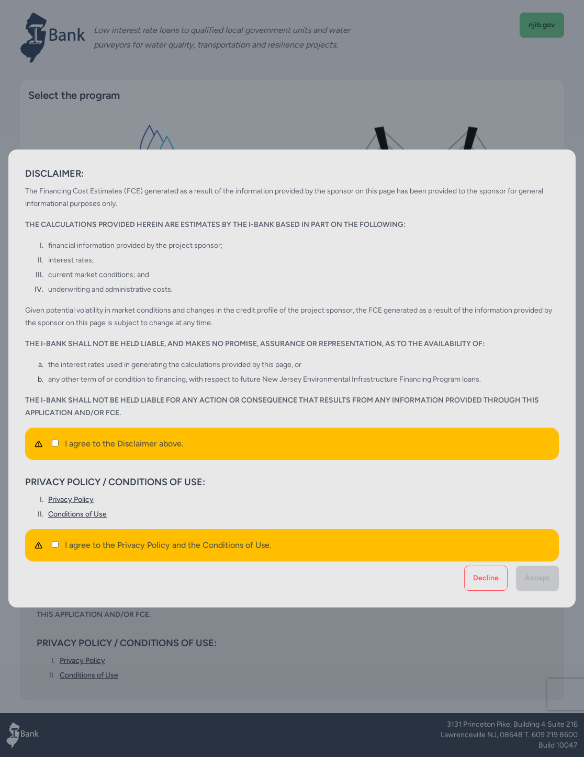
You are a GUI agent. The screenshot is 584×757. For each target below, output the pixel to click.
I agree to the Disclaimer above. (118, 444)
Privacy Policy (71, 499)
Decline (486, 578)
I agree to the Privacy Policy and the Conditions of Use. (162, 545)
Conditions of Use (77, 514)
